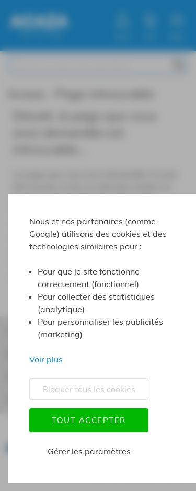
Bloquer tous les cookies (88, 389)
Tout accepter (89, 420)
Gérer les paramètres (89, 451)
